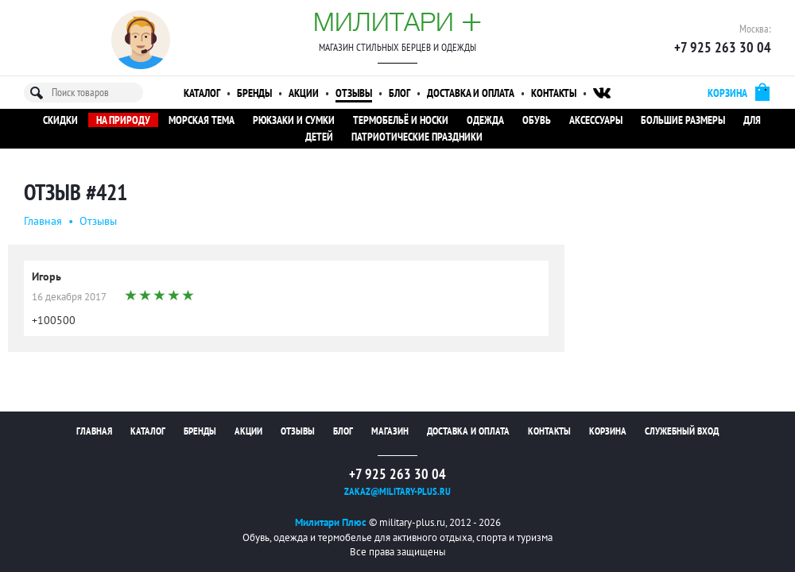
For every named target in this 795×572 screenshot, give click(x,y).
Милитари (397, 21)
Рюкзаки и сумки (294, 120)
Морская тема (202, 120)
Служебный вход (682, 431)
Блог (399, 93)
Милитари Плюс (330, 522)
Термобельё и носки (400, 120)
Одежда (485, 120)
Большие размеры (683, 120)
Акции (304, 93)
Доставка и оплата (470, 93)
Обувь (536, 120)
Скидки (60, 120)
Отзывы (353, 93)
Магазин (390, 431)
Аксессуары (595, 120)
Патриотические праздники (417, 136)
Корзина (607, 431)
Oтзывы (98, 221)
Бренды (254, 93)
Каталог (202, 93)
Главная (43, 221)
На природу (123, 120)
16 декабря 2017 (69, 296)
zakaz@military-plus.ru (397, 491)
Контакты (553, 93)
